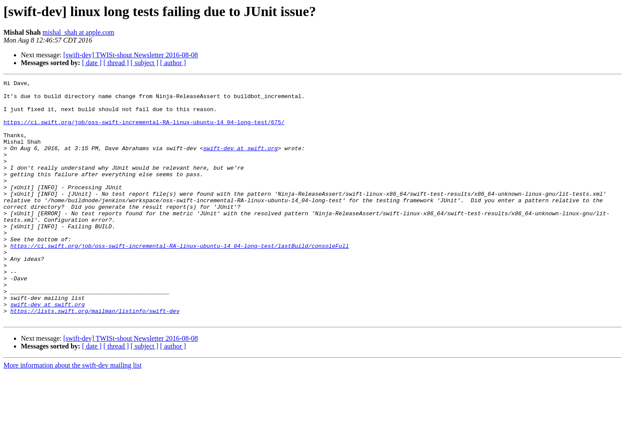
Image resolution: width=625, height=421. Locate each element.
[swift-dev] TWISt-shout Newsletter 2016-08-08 (130, 55)
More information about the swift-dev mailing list (72, 413)
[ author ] (173, 62)
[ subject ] (144, 62)
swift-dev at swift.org (240, 162)
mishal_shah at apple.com (79, 32)
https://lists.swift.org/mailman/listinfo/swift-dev (95, 358)
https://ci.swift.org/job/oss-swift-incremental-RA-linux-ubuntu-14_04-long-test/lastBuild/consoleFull (179, 279)
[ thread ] (116, 62)
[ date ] (92, 62)
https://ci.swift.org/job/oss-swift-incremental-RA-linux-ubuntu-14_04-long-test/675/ (143, 131)
